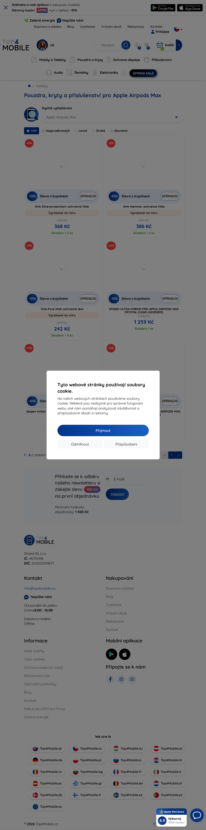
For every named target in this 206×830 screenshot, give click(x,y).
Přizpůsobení (126, 444)
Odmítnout (80, 444)
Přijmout (103, 430)
